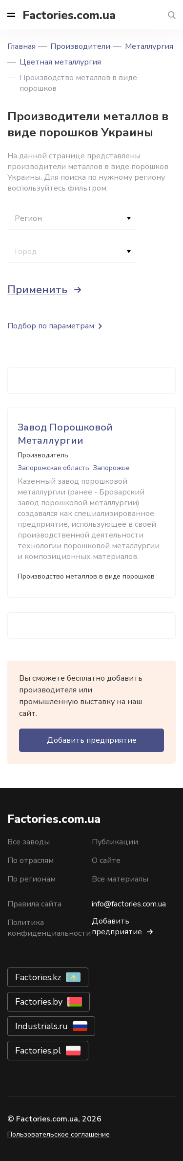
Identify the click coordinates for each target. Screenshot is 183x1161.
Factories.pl (38, 1050)
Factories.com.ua (69, 15)
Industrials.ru (41, 1026)
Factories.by (38, 1002)
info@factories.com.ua (129, 904)
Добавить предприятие (92, 740)
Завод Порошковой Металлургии (65, 434)
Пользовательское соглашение (58, 1134)
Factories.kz (38, 977)
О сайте (106, 860)
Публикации (115, 842)
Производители (80, 46)
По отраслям (30, 860)
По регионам (31, 879)
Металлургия (149, 46)
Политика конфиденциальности (49, 928)
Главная (21, 46)
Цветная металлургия (60, 62)
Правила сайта (34, 904)
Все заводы (28, 842)
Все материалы (120, 879)
